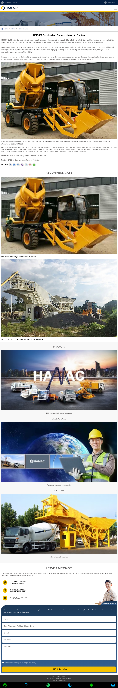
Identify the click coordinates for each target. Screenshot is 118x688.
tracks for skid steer (83, 149)
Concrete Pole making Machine (102, 147)
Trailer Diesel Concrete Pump (27, 149)
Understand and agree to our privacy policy (19, 663)
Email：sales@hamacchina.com (98, 141)
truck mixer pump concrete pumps (64, 149)
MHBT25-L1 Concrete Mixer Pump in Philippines (23, 160)
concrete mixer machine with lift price (17, 147)
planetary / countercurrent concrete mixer (73, 151)
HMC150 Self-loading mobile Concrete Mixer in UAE (27, 156)
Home (6, 29)
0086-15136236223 (12, 2)
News (13, 29)
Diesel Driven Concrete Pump (15, 151)
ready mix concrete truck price (40, 147)
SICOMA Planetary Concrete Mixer (47, 151)
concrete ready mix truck (60, 147)
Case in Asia (23, 29)
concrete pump (30, 151)
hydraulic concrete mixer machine (80, 147)
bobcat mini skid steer (45, 149)
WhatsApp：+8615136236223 (12, 144)
